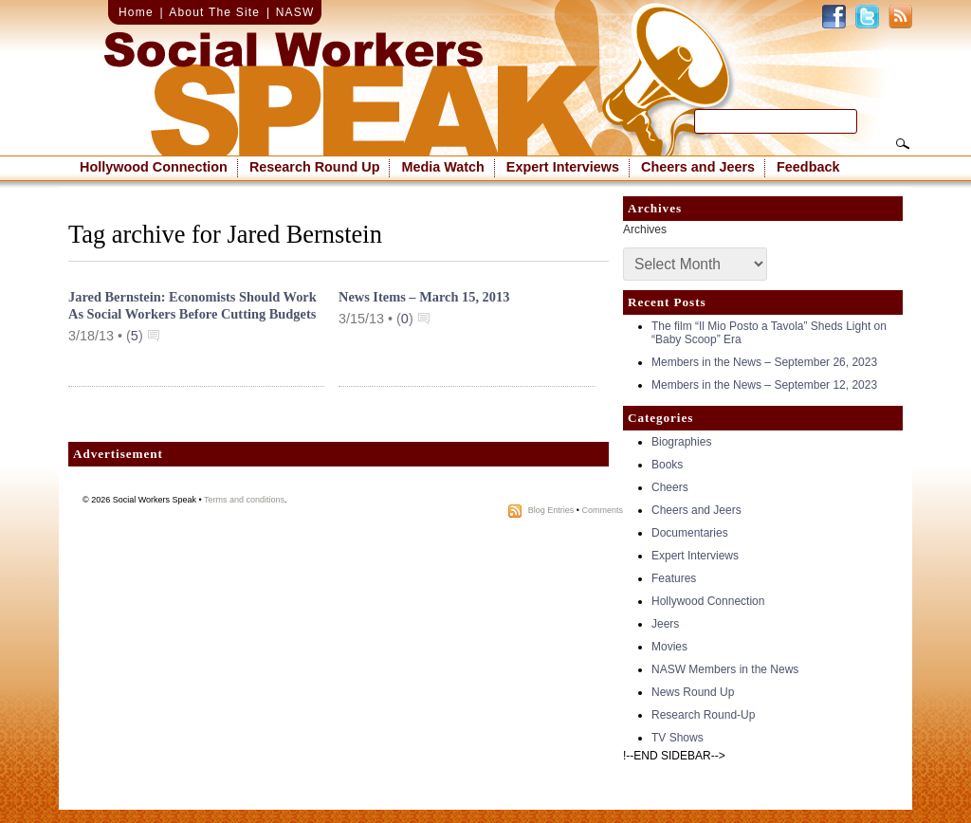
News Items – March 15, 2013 (424, 296)
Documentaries (689, 533)
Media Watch (442, 166)
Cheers (669, 487)
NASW (295, 12)
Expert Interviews (562, 166)
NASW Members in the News (724, 669)
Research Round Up (314, 166)
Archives (645, 229)
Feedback (808, 166)
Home (136, 12)
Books (667, 464)
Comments (602, 510)
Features (673, 578)
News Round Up (692, 692)
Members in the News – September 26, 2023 (764, 362)
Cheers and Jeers (698, 166)
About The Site (214, 12)
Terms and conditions (244, 499)
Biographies (681, 441)
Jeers (665, 624)
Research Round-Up (703, 715)
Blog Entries (551, 510)
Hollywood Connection (154, 166)
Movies (669, 646)
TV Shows (677, 737)
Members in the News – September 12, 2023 (764, 385)
